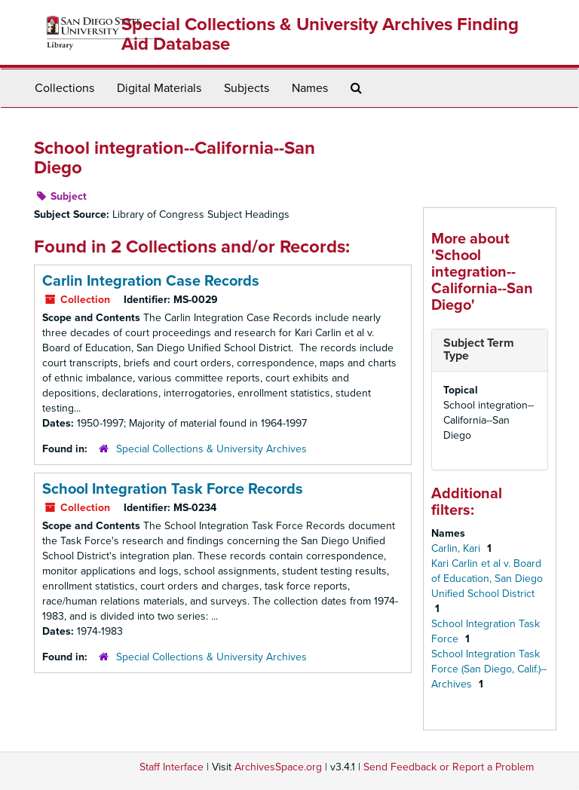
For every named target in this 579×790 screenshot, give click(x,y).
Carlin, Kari (457, 548)
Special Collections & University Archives (211, 448)
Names (310, 88)
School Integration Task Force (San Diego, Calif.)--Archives (489, 669)
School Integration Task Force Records (172, 489)
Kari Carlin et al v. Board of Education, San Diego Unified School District (487, 578)
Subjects (246, 88)
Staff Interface (171, 767)
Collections (64, 88)
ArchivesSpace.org (278, 767)
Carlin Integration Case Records (150, 281)
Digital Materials (159, 88)
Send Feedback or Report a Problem (448, 767)
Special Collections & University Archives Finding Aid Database (320, 34)
